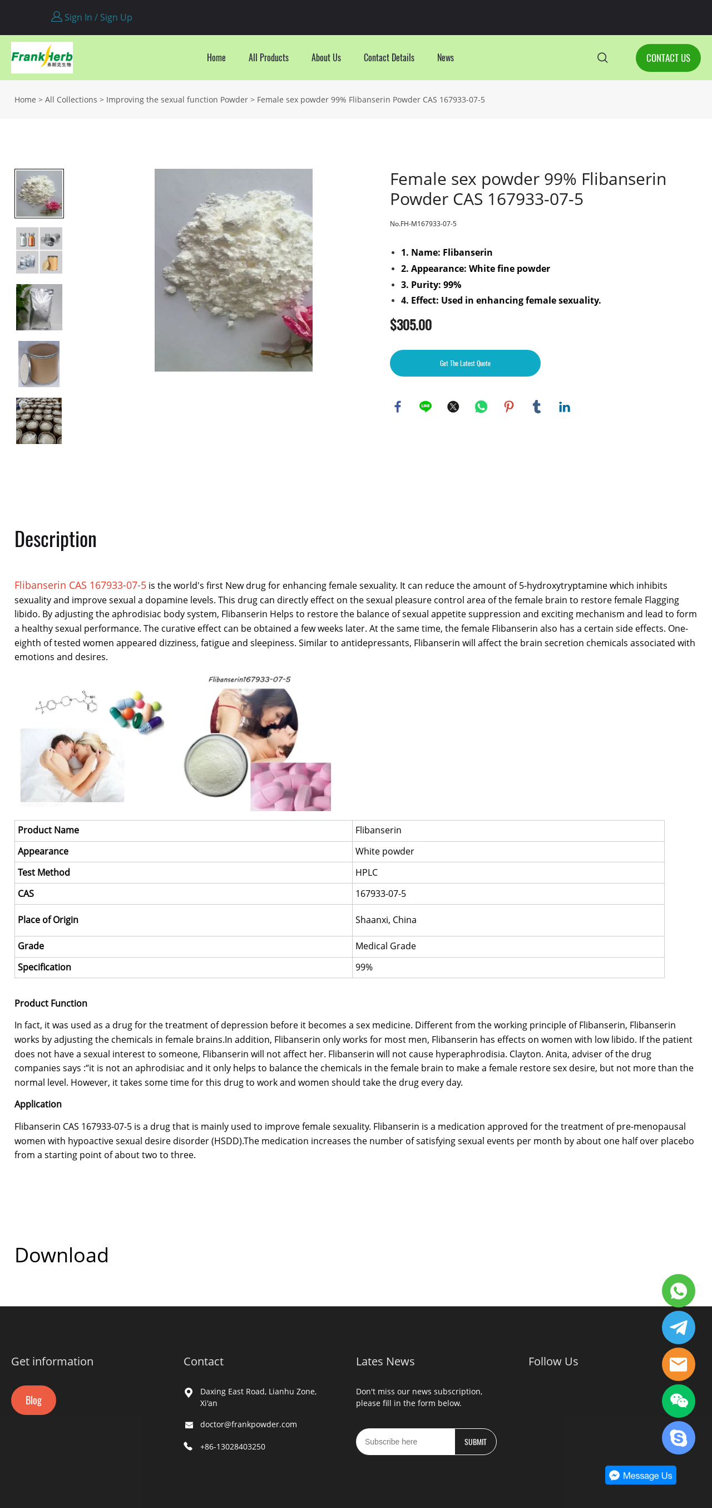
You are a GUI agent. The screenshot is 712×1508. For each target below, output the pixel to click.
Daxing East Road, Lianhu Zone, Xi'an (258, 1397)
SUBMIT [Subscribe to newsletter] (475, 1442)
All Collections (71, 99)
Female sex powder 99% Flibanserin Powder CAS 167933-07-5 (371, 99)
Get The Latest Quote (465, 363)
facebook (398, 407)
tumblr (537, 407)
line (426, 407)
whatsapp (481, 407)
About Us (326, 58)
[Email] (405, 1441)
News (445, 58)
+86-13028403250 (232, 1446)
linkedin (565, 407)
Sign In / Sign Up (91, 17)
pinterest (509, 407)
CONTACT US (668, 58)
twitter (454, 407)
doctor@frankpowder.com (248, 1424)
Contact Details (389, 58)
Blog (34, 1400)
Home (216, 58)
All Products (269, 58)
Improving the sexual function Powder (177, 99)
